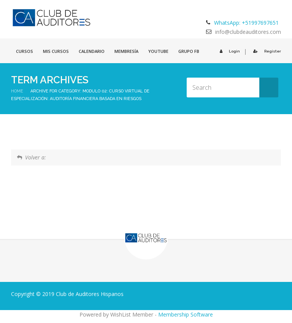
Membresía (126, 51)
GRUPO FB (188, 51)
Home (17, 91)
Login (228, 51)
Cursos (24, 51)
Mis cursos (56, 51)
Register (266, 51)
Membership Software (185, 314)
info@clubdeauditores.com (248, 31)
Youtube (158, 51)
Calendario (92, 51)
